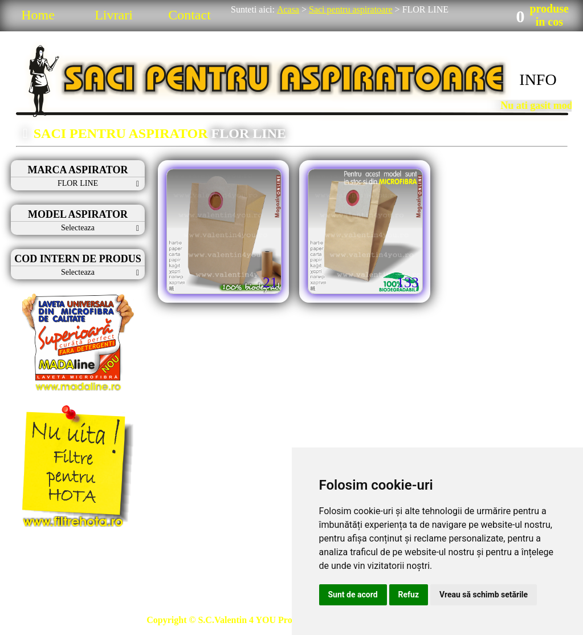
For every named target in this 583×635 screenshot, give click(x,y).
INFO (537, 79)
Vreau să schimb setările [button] (483, 594)
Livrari (114, 14)
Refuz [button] (408, 594)
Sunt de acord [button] (353, 594)
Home (38, 14)
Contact (189, 14)
